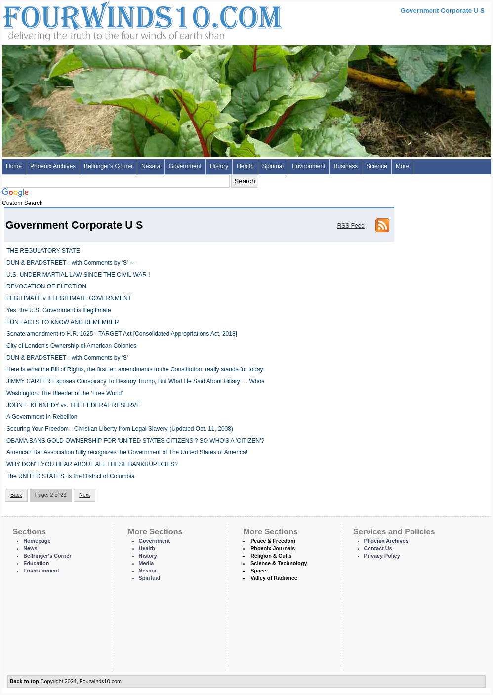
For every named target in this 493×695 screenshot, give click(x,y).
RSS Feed (351, 225)
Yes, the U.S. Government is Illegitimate (58, 310)
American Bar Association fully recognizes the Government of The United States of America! (126, 452)
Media (146, 563)
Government (185, 166)
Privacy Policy (382, 556)
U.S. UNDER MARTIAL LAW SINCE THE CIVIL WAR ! (78, 274)
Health (245, 166)
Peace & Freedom (272, 541)
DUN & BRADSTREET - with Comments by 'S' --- (71, 262)
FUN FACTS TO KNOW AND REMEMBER (62, 322)
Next (84, 495)
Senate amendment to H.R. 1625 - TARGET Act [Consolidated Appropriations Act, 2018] (121, 333)
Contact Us (378, 548)
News (30, 548)
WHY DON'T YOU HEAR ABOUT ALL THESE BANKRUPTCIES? (92, 464)
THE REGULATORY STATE (43, 250)
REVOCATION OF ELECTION (46, 286)
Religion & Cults (270, 556)
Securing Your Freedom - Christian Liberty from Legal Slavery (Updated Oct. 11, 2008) (119, 428)
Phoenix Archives (53, 166)
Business (346, 166)
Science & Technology (278, 563)
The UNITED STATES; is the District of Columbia (70, 476)
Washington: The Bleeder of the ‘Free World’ (64, 393)
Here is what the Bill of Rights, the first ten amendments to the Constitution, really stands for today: (135, 369)
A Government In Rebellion (41, 416)
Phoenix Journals (272, 548)
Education (36, 563)
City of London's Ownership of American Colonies (71, 345)
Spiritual (273, 166)
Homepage (36, 541)
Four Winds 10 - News (101, 19)
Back (16, 495)
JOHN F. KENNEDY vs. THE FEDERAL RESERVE (73, 405)
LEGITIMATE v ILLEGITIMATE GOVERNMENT (68, 298)
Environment (308, 166)
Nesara (151, 166)
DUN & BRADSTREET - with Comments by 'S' (67, 357)
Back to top (24, 681)
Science (376, 166)
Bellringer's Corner (108, 166)
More (402, 166)
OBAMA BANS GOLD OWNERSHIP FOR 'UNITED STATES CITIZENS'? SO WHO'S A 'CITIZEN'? (135, 440)
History (219, 166)
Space (258, 570)
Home (14, 166)
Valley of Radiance (273, 578)
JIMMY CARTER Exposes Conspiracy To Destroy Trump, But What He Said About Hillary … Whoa (135, 381)
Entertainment (41, 570)
